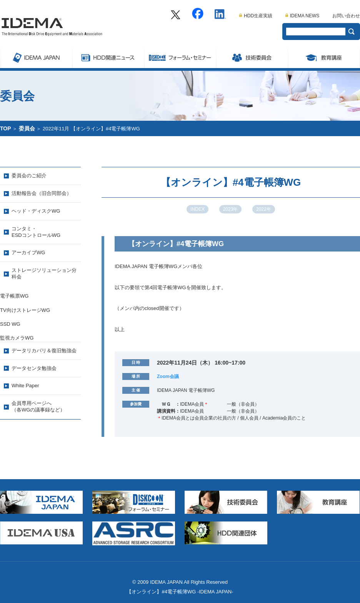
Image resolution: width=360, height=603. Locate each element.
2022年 (263, 209)
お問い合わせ (346, 15)
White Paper (25, 385)
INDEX (197, 209)
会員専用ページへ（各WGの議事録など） (38, 406)
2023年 (230, 209)
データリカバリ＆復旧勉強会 (44, 350)
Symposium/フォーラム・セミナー (180, 56)
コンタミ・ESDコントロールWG (36, 232)
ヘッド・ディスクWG (36, 211)
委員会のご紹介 (29, 175)
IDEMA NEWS (302, 15)
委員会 (252, 56)
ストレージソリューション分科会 (44, 273)
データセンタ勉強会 (34, 368)
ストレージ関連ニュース (108, 56)
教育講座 (324, 56)
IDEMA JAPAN (36, 56)
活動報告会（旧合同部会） (42, 193)
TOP (5, 128)
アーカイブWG (28, 252)
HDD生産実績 (255, 15)
